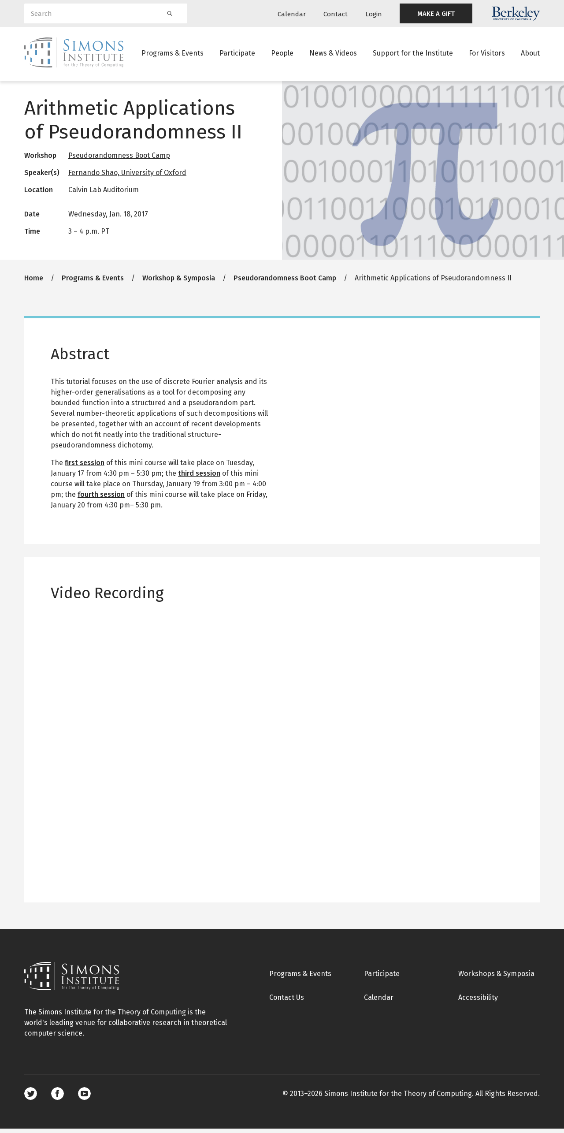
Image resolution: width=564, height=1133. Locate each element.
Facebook (57, 1098)
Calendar (292, 14)
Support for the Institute (413, 55)
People (282, 55)
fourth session (101, 498)
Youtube (84, 1098)
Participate (237, 55)
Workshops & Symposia (496, 977)
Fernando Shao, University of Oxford (127, 177)
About (530, 55)
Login (373, 14)
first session (84, 466)
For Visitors (487, 55)
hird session (200, 477)
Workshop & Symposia (178, 282)
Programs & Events (172, 55)
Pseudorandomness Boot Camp (119, 160)
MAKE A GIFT (436, 14)
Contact (335, 14)
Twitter (30, 1098)
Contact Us (286, 1001)
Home (33, 282)
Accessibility (478, 1001)
